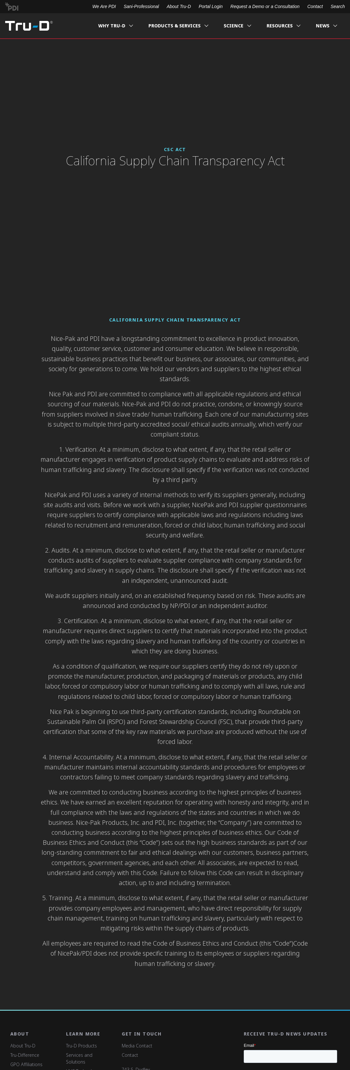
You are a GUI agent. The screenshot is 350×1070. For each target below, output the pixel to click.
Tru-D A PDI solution (29, 26)
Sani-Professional (141, 6)
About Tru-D (179, 6)
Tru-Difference (24, 1055)
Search (338, 6)
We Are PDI (104, 6)
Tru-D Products (81, 1046)
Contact (315, 6)
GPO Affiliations (26, 1064)
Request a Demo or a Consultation (265, 6)
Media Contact (137, 1046)
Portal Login (211, 6)
